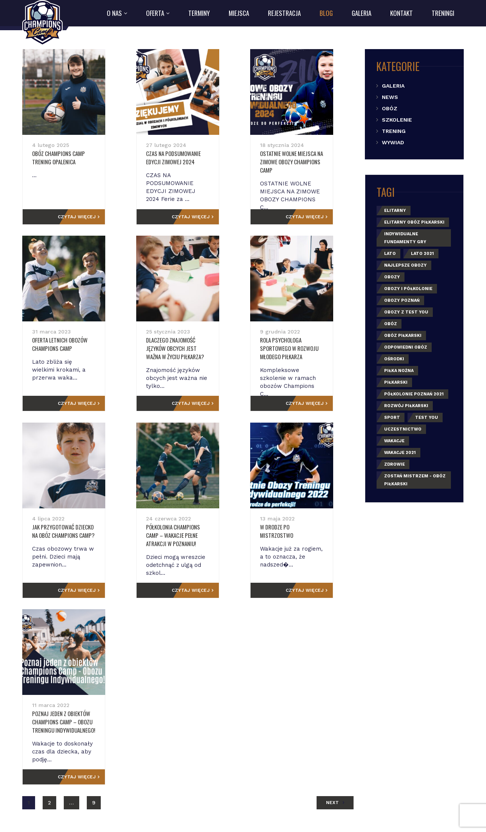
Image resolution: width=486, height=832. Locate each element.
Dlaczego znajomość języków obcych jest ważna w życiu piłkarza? (181, 348)
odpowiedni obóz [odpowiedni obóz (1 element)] (405, 347)
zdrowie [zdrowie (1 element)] (394, 464)
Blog (326, 13)
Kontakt (401, 13)
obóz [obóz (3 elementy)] (390, 323)
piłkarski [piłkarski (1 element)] (396, 382)
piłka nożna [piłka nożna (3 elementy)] (399, 370)
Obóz (389, 108)
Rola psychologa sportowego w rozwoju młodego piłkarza (299, 344)
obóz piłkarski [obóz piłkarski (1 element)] (402, 335)
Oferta (155, 13)
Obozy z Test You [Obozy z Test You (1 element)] (406, 312)
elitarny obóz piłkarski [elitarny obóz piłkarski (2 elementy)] (414, 222)
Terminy (199, 13)
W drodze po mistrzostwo (292, 527)
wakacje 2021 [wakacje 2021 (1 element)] (400, 452)
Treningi (443, 13)
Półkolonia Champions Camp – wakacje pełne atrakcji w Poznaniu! (182, 535)
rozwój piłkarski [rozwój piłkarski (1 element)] (406, 405)
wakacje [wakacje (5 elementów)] (394, 440)
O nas (114, 13)
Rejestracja (284, 13)
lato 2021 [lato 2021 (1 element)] (422, 253)
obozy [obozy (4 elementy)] (392, 277)
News (390, 97)
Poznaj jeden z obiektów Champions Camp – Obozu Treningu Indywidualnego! (63, 721)
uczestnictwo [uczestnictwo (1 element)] (402, 429)
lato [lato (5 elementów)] (390, 253)
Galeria (361, 13)
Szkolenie (397, 120)
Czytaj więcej (96, 216)
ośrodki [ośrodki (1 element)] (394, 359)
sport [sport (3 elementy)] (392, 417)
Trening (394, 131)
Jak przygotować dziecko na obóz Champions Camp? (72, 531)
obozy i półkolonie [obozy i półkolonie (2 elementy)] (408, 288)
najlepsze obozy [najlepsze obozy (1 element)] (405, 265)
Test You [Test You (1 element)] (426, 417)
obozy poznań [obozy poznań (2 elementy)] (402, 300)
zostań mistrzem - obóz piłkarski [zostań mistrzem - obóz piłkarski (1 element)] (415, 480)
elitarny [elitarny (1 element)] (395, 210)
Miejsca (239, 13)
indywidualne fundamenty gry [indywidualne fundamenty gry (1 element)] (405, 238)
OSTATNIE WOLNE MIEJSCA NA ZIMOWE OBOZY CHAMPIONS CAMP (300, 157)
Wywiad (393, 142)
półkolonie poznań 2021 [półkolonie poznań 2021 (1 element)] (414, 394)
